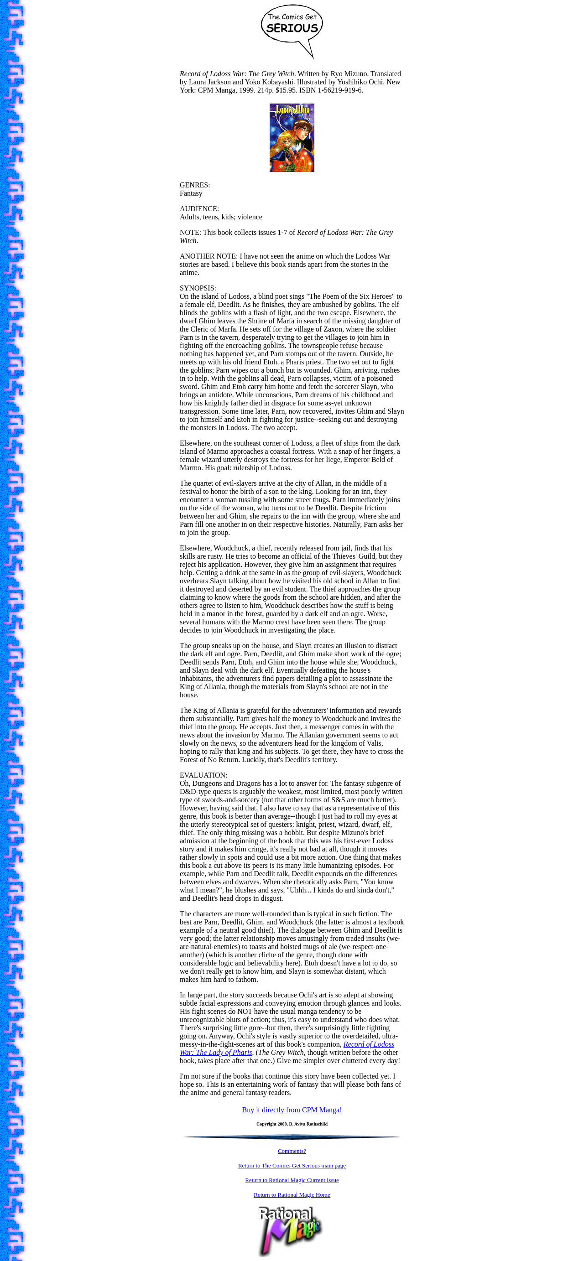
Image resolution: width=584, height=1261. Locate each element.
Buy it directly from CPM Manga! (292, 1110)
